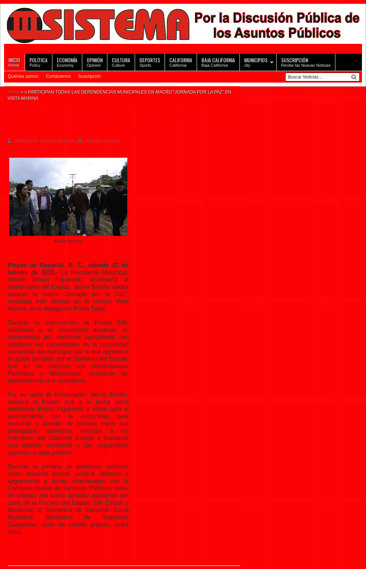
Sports (149, 61)
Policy (39, 61)
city (255, 61)
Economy (67, 61)
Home (14, 61)
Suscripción (89, 76)
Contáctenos (58, 76)
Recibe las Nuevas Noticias (306, 61)
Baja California (218, 61)
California (180, 61)
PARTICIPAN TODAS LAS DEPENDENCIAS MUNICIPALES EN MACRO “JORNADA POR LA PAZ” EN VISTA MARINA (123, 124)
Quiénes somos (23, 76)
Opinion (95, 61)
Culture (121, 61)
